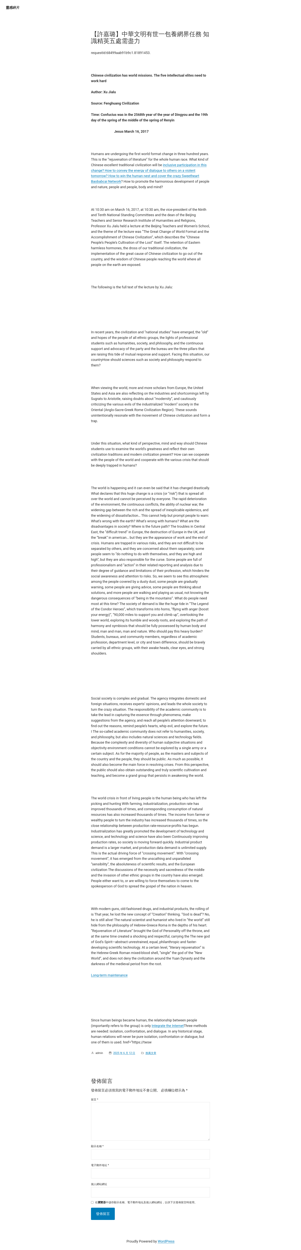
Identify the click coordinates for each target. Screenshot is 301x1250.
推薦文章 (151, 1053)
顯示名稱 (97, 1146)
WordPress (166, 1241)
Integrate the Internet (168, 1026)
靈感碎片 (13, 8)
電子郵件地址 (100, 1165)
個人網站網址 (99, 1184)
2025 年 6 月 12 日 (124, 1053)
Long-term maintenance (109, 975)
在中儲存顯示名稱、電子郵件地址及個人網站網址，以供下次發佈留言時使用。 (146, 1202)
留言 (94, 1099)
